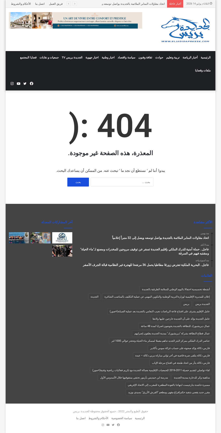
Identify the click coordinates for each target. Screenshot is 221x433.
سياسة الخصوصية (121, 418)
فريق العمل (56, 3)
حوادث (159, 57)
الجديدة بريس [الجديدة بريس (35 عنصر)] (202, 304)
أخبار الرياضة (190, 57)
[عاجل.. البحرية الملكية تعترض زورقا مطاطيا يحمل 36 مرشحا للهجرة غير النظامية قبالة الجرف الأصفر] (19, 237)
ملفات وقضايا (203, 70)
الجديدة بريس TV (72, 57)
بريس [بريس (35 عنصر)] (186, 304)
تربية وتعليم (173, 57)
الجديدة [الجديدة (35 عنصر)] (94, 296)
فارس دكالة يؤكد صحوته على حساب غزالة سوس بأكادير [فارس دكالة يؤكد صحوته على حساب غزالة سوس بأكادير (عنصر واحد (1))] (180, 348)
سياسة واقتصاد (126, 57)
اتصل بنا (40, 3)
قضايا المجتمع (28, 57)
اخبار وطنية (108, 57)
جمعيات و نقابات (49, 57)
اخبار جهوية (92, 57)
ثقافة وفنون (145, 57)
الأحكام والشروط (21, 3)
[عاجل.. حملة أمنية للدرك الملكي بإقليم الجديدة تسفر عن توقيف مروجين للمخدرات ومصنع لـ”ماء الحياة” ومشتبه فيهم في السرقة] (40, 237)
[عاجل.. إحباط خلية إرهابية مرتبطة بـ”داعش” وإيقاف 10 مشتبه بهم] (62, 250)
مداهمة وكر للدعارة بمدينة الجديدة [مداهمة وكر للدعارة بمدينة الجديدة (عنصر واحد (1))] (192, 377)
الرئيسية (206, 57)
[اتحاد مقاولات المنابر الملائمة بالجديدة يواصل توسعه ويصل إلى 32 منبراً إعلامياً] (62, 237)
